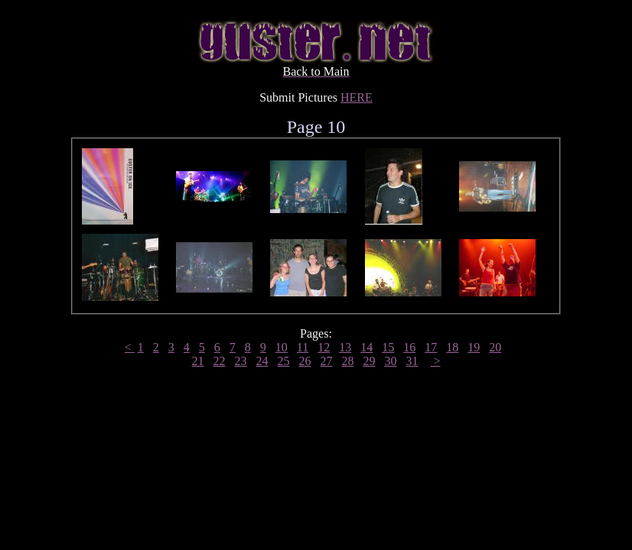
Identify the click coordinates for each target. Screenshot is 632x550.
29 (369, 360)
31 (412, 360)
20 (495, 347)
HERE (356, 97)
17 (431, 347)
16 (409, 347)
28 (347, 360)
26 (304, 360)
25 (283, 360)
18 (452, 347)
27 (326, 360)
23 (240, 360)
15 (388, 347)
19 (473, 347)
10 (281, 347)
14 (366, 347)
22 (219, 360)
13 (345, 347)
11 (302, 347)
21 (197, 360)
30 (390, 360)
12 (324, 347)
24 (262, 360)
